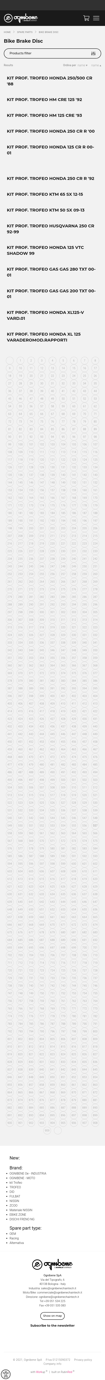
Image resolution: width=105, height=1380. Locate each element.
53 (95, 398)
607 (52, 871)
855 (9, 1084)
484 (84, 764)
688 (52, 939)
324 (9, 635)
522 (9, 802)
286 (84, 596)
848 (31, 1077)
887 (63, 1107)
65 (31, 413)
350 (95, 650)
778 (52, 1016)
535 (52, 810)
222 (74, 543)
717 (74, 962)
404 (95, 696)
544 (52, 818)
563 (63, 833)
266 (63, 581)
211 (52, 535)
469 (20, 757)
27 (9, 383)
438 (74, 726)
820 (20, 1054)
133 (84, 467)
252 (9, 574)
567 (9, 840)
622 (20, 886)
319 (52, 627)
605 (31, 871)
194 (63, 520)
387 (9, 688)
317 (31, 627)
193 (52, 520)
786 (42, 1023)
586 (20, 856)
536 (63, 810)
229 (52, 551)
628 (84, 886)
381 (42, 680)
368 (95, 665)
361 (20, 665)
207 (9, 535)
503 (95, 779)
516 (42, 795)
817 (84, 1046)
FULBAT (15, 1196)
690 (74, 939)
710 (95, 955)
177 (74, 505)
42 (73, 391)
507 (42, 787)
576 (9, 848)
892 (20, 1115)
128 (31, 467)
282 (42, 596)
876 (42, 1100)
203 (63, 528)
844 (84, 1069)
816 (74, 1046)
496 (20, 779)
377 (95, 673)
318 (42, 627)
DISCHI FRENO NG (22, 1219)
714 (42, 962)
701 (95, 947)
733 (52, 978)
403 (84, 696)
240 (74, 558)
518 (63, 795)
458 (95, 741)
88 (84, 429)
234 (9, 558)
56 (31, 406)
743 (63, 985)
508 (52, 787)
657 (9, 917)
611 (95, 871)
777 (42, 1016)
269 (95, 581)
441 (9, 734)
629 (95, 886)
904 (52, 1122)
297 (9, 612)
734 (63, 978)
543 (42, 818)
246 (42, 566)
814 (52, 1046)
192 (42, 520)
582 (74, 848)
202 (52, 528)
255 (42, 574)
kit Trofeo (16, 1182)
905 (63, 1122)
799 (84, 1031)
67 (52, 413)
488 (31, 772)
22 (52, 375)
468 (9, 757)
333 (9, 642)
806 (63, 1039)
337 (52, 642)
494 (95, 772)
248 (63, 566)
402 (74, 696)
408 (42, 703)
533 (31, 810)
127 (20, 467)
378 (9, 680)
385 (84, 680)
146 (31, 482)
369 (9, 673)
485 (95, 764)
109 (20, 452)
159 (74, 490)
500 (63, 779)
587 (31, 856)
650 (31, 909)
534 (42, 810)
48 (41, 398)
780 (74, 1016)
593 (95, 856)
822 (42, 1054)
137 (31, 474)
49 (52, 398)
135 (9, 474)
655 (84, 909)
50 (63, 398)
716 (63, 962)
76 (52, 421)
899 (95, 1115)
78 (73, 421)
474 (74, 757)
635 (63, 894)
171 (9, 505)
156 (42, 490)
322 (84, 627)
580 (52, 848)
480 (42, 764)
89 (95, 429)
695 (31, 947)
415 (20, 711)
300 (42, 612)
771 (74, 1008)
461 (31, 749)
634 (52, 894)
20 (31, 375)
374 (63, 673)
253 (20, 574)
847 (20, 1077)
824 (63, 1054)
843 (74, 1069)
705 (42, 955)
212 (63, 535)
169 (84, 497)
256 (52, 574)
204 (74, 528)
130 (52, 467)
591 (74, 856)
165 (42, 497)
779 (63, 1016)
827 (95, 1054)
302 (63, 612)
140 (63, 474)
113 (63, 452)
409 (52, 703)
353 (31, 657)
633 (42, 894)
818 (95, 1046)
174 (42, 505)
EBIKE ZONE (18, 1214)
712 (20, 962)
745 (84, 985)
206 (95, 528)
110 (31, 452)
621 (9, 886)
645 (74, 901)
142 (84, 474)
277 (84, 589)
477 (9, 764)
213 (74, 535)
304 (84, 612)
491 (63, 772)
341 (95, 642)
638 (95, 894)
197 (95, 520)
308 (31, 619)
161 (95, 490)
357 (74, 657)
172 (20, 505)
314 (95, 619)
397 (20, 696)
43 (84, 391)
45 (9, 398)
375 (74, 673)
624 (42, 886)
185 (63, 513)
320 (63, 627)
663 (74, 917)
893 (31, 1115)
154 (20, 490)
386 (95, 680)
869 (63, 1092)
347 (63, 650)
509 (63, 787)
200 (31, 528)
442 (20, 734)
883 (20, 1107)
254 (31, 574)
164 (31, 497)
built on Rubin (63, 1372)
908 (95, 1122)
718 (84, 962)
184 (52, 513)
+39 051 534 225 (54, 1301)
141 (74, 474)
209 (31, 535)
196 (84, 520)
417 (42, 711)
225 (9, 551)
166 (52, 497)
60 (73, 406)
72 (9, 421)
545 (63, 818)
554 (63, 825)
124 (84, 459)
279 (9, 596)
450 (9, 741)
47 (31, 398)
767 (31, 1008)
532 (20, 810)
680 (63, 932)
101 (31, 444)
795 (42, 1031)
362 (31, 665)
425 (31, 718)
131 (63, 467)
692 (95, 939)
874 (20, 1100)
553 (52, 825)
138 (42, 474)
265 (52, 581)
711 (9, 962)
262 (20, 581)
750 (42, 993)
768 (42, 1008)
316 (20, 627)
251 (95, 566)
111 (42, 452)
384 (74, 680)
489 (42, 772)
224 (95, 543)
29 (31, 383)
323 (95, 627)
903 (42, 1122)
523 (20, 802)
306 (9, 619)
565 (84, 833)
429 (74, 718)
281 (31, 596)
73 (20, 421)
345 (42, 650)
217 (20, 543)
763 (84, 1000)
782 (95, 1016)
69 (73, 413)
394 (84, 688)
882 (9, 1107)
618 (74, 878)
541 (20, 818)
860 (63, 1084)
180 (9, 513)
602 (95, 863)
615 (42, 878)
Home (7, 32)
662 (63, 917)
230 (63, 551)
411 (74, 703)
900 (9, 1122)
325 (20, 635)
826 (84, 1054)
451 (20, 741)
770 (63, 1008)
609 (74, 871)
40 (52, 391)
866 (31, 1092)
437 (63, 726)
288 (9, 604)
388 (20, 688)
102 (42, 444)
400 (52, 696)
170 (95, 497)
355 (52, 657)
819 (9, 1054)
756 (9, 1000)
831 (42, 1061)
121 (52, 459)
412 (84, 703)
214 (84, 535)
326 (31, 635)
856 (20, 1084)
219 (42, 543)
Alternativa (17, 1243)
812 (31, 1046)
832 (52, 1061)
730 (20, 978)
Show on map (52, 1315)
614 (31, 878)
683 (95, 932)
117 (9, 459)
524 (31, 802)
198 (9, 528)
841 (52, 1069)
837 (9, 1069)
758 (31, 1000)
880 (84, 1100)
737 (95, 978)
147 (42, 482)
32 (63, 383)
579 (42, 848)
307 (20, 619)
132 (74, 467)
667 (20, 924)
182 (31, 513)
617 (63, 878)
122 (63, 459)
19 (20, 375)
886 (52, 1107)
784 (20, 1023)
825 (74, 1054)
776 (31, 1016)
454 (52, 741)
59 (63, 406)
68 (63, 413)
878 (63, 1100)
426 (42, 718)
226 (20, 551)
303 (74, 612)
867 (42, 1092)
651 (42, 909)
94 (52, 436)
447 (74, 734)
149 (63, 482)
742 (52, 985)
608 (63, 871)
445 (52, 734)
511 (84, 787)
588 (42, 856)
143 (95, 474)
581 (63, 848)
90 (9, 436)
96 (73, 436)
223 (84, 543)
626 (63, 886)
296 (95, 604)
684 (9, 939)
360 (9, 665)
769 (52, 1008)
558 (9, 833)
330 (74, 635)
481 (52, 764)
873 (9, 1100)
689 (63, 939)
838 (20, 1069)
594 (9, 863)
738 (9, 985)
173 (31, 505)
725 (63, 970)
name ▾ (83, 65)
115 (84, 452)
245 (31, 566)
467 (95, 749)
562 (52, 833)
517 (52, 795)
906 (74, 1122)
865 (20, 1092)
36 (9, 391)
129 (42, 467)
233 (95, 551)
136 (20, 474)
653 (63, 909)
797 (63, 1031)
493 (84, 772)
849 (42, 1077)
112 (52, 452)
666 (9, 924)
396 (9, 696)
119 (31, 459)
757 (20, 1000)
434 (31, 726)
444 (42, 734)
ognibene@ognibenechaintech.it (59, 1297)
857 (31, 1084)
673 (84, 924)
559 (20, 833)
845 (95, 1069)
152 (95, 482)
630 (9, 894)
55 (20, 406)
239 (63, 558)
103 (52, 444)
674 (95, 924)
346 (52, 650)
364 (52, 665)
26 (95, 375)
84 (41, 429)
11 (31, 368)
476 (95, 757)
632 (31, 894)
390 (42, 688)
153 (9, 490)
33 (73, 383)
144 (9, 482)
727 (84, 970)
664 (84, 917)
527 (63, 802)
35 (95, 383)
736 (84, 978)
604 (20, 871)
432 (9, 726)
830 (31, 1061)
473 (63, 757)
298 (20, 612)
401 (63, 696)
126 (9, 467)
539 (95, 810)
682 (84, 932)
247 (52, 566)
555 (74, 825)
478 (20, 764)
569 (31, 840)
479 (31, 764)
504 (9, 787)
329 (63, 635)
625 (52, 886)
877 (52, 1100)
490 (52, 772)
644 (63, 901)
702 (9, 955)
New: (15, 1158)
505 (20, 787)
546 (74, 818)
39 (41, 391)
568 (20, 840)
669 (42, 924)
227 (31, 551)
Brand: (16, 1168)
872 (95, 1092)
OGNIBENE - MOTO (22, 1178)
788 (63, 1023)
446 (63, 734)
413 (95, 703)
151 (84, 482)
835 (84, 1061)
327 (42, 635)
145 (20, 482)
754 (84, 993)
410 (63, 703)
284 (63, 596)
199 (20, 528)
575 (95, 840)
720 (9, 970)
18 (9, 375)
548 (95, 818)
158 (63, 490)
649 (20, 909)
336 (42, 642)
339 (74, 642)
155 (31, 490)
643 (52, 901)
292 (52, 604)
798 (74, 1031)
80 (95, 421)
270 (9, 589)
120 (42, 459)
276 (74, 589)
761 (63, 1000)
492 (74, 772)
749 (31, 993)
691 (84, 939)
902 (31, 1122)
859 (52, 1084)
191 (31, 520)
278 (95, 589)
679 (52, 932)
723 (42, 970)
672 (74, 924)
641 (31, 901)
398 (31, 696)
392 (63, 688)
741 (42, 985)
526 (52, 802)
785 (31, 1023)
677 (31, 932)
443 (31, 734)
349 (84, 650)
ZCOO (13, 1205)
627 (74, 886)
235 (20, 558)
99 (9, 444)
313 (84, 619)
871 (84, 1092)
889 (84, 1107)
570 (42, 840)
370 (20, 673)
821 (31, 1054)
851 (63, 1077)
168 (74, 497)
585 (9, 856)
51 (73, 398)
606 (42, 871)
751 (52, 993)
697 (52, 947)
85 (52, 429)
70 (84, 413)
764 (95, 1000)
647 (95, 901)
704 (31, 955)
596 (31, 863)
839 (31, 1069)
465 (74, 749)
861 (74, 1084)
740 (31, 985)
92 (31, 436)
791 (95, 1023)
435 (42, 726)
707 (63, 955)
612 (9, 878)
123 (74, 459)
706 (52, 955)
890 (95, 1107)
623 (31, 886)
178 (84, 505)
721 (20, 970)
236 (31, 558)
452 (31, 741)
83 (31, 429)
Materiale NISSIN (21, 1210)
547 (84, 818)
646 (84, 901)
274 (52, 589)
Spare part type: (26, 1228)
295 (84, 604)
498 (42, 779)
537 (74, 810)
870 (74, 1092)
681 (74, 932)
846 (9, 1077)
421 (84, 711)
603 (9, 871)
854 (95, 1077)
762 (74, 1000)
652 (52, 909)
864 (9, 1092)
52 (84, 398)
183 (42, 513)
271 (20, 589)
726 (74, 970)
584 (95, 848)
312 (74, 619)
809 (95, 1039)
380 (31, 680)
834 (74, 1061)
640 (20, 901)
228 (42, 551)
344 (31, 650)
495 (9, 779)
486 (9, 772)
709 (84, 955)
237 (42, 558)
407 (31, 703)
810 (9, 1046)
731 (31, 978)
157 (52, 490)
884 (31, 1107)
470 (31, 757)
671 (63, 924)
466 (84, 749)
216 (9, 543)
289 (20, 604)
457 (84, 741)
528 (74, 802)
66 (41, 413)
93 (41, 436)
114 (74, 452)
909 (47, 1130)
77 (63, 421)
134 (95, 467)
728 (95, 970)
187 (84, 513)
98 (95, 436)
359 (95, 657)
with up (39, 1372)
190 (20, 520)
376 (84, 673)
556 (84, 825)
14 (63, 368)
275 (63, 589)
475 (84, 757)
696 (42, 947)
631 (20, 894)
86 (63, 429)
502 (84, 779)
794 (31, 1031)
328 (52, 635)
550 (20, 825)
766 (20, 1008)
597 (42, 863)
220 (52, 543)
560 (31, 833)
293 (63, 604)
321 (74, 627)
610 (84, 871)
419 (63, 711)
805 (52, 1039)
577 (20, 848)
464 (63, 749)
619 (84, 878)
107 (95, 444)
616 (52, 878)
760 (52, 1000)
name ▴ (96, 65)
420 (74, 711)
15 (73, 368)
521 (95, 795)
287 (95, 596)
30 (41, 383)
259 (84, 574)
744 (74, 985)
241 (84, 558)
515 (31, 795)
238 (52, 558)
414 (9, 711)
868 (52, 1092)
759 (42, 1000)
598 (52, 863)
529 (84, 802)
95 (63, 436)
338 (63, 642)
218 (31, 543)
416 (31, 711)
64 (20, 413)
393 (74, 688)
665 (95, 917)
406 (20, 703)
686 (31, 939)
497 (31, 779)
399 (42, 696)
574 (84, 840)
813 (42, 1046)
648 (9, 909)
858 (42, 1084)
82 (20, 429)
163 (20, 497)
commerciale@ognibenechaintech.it (59, 1292)
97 (84, 436)
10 (20, 368)
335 (31, 642)
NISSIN (14, 1201)
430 (84, 718)
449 (95, 734)
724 (52, 970)
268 (84, 581)
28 (20, 383)
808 (84, 1039)
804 (42, 1039)
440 (95, 726)
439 (84, 726)
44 (95, 391)
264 (42, 581)
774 (9, 1016)
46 (20, 398)
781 (84, 1016)
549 (9, 825)
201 (42, 528)
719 (95, 962)
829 (20, 1061)
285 (74, 596)
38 (31, 391)
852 (74, 1077)
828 (9, 1061)
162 (9, 497)
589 (52, 856)
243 (9, 566)
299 (31, 612)
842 (63, 1069)
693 (9, 947)
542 (31, 818)
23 (63, 375)
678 (42, 932)
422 (95, 711)
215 (95, 535)
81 (9, 429)
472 (52, 757)
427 (52, 718)
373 (52, 673)
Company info (52, 1363)
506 (31, 787)
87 (73, 429)
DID (12, 1192)
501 (74, 779)
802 (20, 1039)
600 (74, 863)
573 (74, 840)
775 (20, 1016)
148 (52, 482)
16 (84, 368)
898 (84, 1115)
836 (95, 1061)
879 (74, 1100)
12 (41, 368)
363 (42, 665)
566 (95, 833)
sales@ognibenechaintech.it (58, 1288)
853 (84, 1077)
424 (20, 718)
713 (31, 962)
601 (84, 863)
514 (20, 795)
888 (74, 1107)
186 (74, 513)
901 (20, 1122)
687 (42, 939)
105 (74, 444)
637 (84, 894)
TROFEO (15, 1187)
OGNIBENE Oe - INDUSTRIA (28, 1173)
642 (42, 901)
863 (95, 1084)
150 (74, 482)
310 (52, 619)
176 (63, 505)
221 (63, 543)
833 (63, 1061)
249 (74, 566)
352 (20, 657)
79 (84, 421)
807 (74, 1039)
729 (9, 978)
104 (63, 444)
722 (31, 970)
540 (9, 818)
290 (31, 604)
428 (63, 718)
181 (20, 513)
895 (52, 1115)
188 (95, 513)
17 (95, 368)
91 (20, 436)
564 (74, 833)
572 (63, 840)
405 (9, 703)
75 (41, 421)
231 (74, 551)
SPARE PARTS (24, 32)
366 (74, 665)
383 (63, 680)
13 (52, 368)
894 (42, 1115)
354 (42, 657)
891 (9, 1115)
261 (9, 581)
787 (52, 1023)
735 (74, 978)
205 (84, 528)
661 (52, 917)
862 (84, 1084)
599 (63, 863)
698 (63, 947)
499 (52, 779)
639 (9, 901)
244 (20, 566)
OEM (13, 1234)
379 (20, 680)
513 (9, 795)
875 (31, 1100)
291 (42, 604)
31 (52, 383)
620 (95, 878)
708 (74, 955)
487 (20, 772)
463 (52, 749)
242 (95, 558)
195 (74, 520)
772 (84, 1008)
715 (52, 962)
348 (74, 650)
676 (20, 932)
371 (31, 673)
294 (74, 604)
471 (42, 757)
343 (20, 650)
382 (52, 680)
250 (84, 566)
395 (95, 688)
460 (20, 749)
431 (95, 718)
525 (42, 802)
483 (74, 764)
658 (20, 917)
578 (31, 848)
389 (31, 688)
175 (52, 505)
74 (31, 421)
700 (84, 947)
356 (63, 657)
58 (52, 406)
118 (20, 459)
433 (20, 726)
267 (74, 581)
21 (41, 375)
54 (9, 406)
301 (52, 612)
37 (20, 391)
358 (84, 657)
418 (52, 711)
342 (9, 650)
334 (20, 642)
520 (84, 795)
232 (84, 551)
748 (20, 993)
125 (95, 459)
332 (95, 635)
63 (9, 413)
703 (20, 955)
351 (9, 657)
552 (42, 825)
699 (74, 947)
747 (9, 993)
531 (9, 810)
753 (74, 993)
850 (52, 1077)
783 (9, 1023)
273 (42, 589)
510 (74, 787)
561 (42, 833)
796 (52, 1031)
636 (74, 894)
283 (52, 596)
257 (63, 574)
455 (63, 741)
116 (95, 452)
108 (9, 452)
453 (42, 741)
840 (42, 1069)
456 (74, 741)
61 (84, 406)
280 (20, 596)
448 (84, 734)
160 (84, 490)
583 (84, 848)
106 (84, 444)
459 (9, 749)
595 (20, 863)
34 (84, 383)
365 (63, 665)
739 (20, 985)
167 (63, 497)
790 (84, 1023)
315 (9, 627)
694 (20, 947)
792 (9, 1031)
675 (9, 932)
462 (42, 749)
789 (74, 1023)
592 (84, 856)
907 (84, 1122)
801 (9, 1039)
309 (42, 619)
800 (95, 1031)
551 (31, 825)
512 (95, 787)
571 (52, 840)
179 (95, 505)
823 (52, 1054)
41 (63, 391)
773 (95, 1008)
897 (74, 1115)
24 (73, 375)
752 (63, 993)
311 (63, 619)
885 (42, 1107)
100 (20, 444)
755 (95, 993)
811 (20, 1046)
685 (20, 939)
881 (95, 1100)
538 (84, 810)
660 (42, 917)
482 (63, 764)
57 (41, 406)
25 (84, 375)
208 (20, 535)
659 (31, 917)
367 (84, 665)
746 (95, 985)
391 (52, 688)
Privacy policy (83, 1359)
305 (95, 612)
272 (31, 589)
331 (84, 635)
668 (31, 924)
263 (31, 581)
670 (52, 924)
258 (74, 574)
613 (20, 878)
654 (74, 909)
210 (42, 535)
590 (63, 856)
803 (31, 1039)
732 (42, 978)
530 (95, 802)
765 (9, 1008)
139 (52, 474)
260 (95, 574)
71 (95, 413)
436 (52, 726)
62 (95, 406)
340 (84, 642)
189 (9, 520)
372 (42, 673)
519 (74, 795)
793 (20, 1031)
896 (63, 1115)
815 (63, 1046)
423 (9, 718)
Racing (14, 1238)
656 (95, 909)
